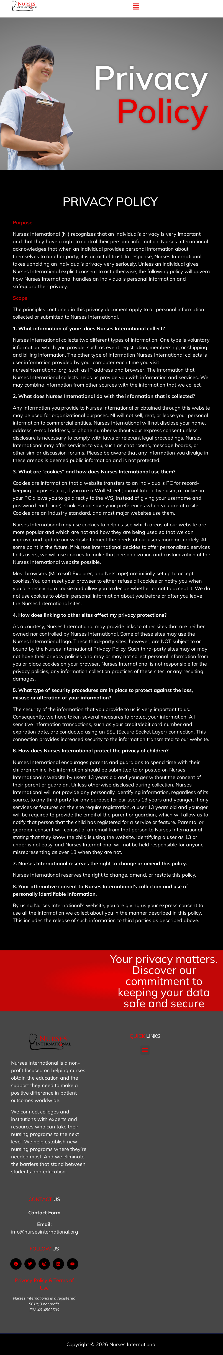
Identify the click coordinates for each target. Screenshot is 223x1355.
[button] (145, 1050)
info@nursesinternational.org (44, 1232)
